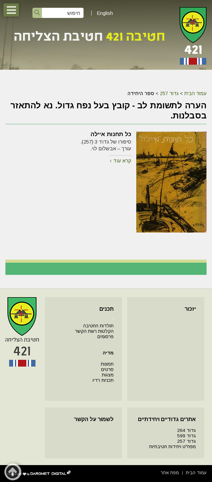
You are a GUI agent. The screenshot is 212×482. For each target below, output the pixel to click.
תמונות (107, 364)
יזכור (190, 309)
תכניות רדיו (103, 380)
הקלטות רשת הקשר (94, 331)
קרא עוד (122, 160)
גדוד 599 (186, 435)
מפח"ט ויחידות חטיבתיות (172, 446)
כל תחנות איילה (111, 134)
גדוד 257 (169, 93)
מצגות (108, 374)
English (105, 13)
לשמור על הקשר (94, 419)
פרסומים (105, 336)
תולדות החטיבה (98, 325)
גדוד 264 (186, 430)
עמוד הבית (195, 93)
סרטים (107, 369)
